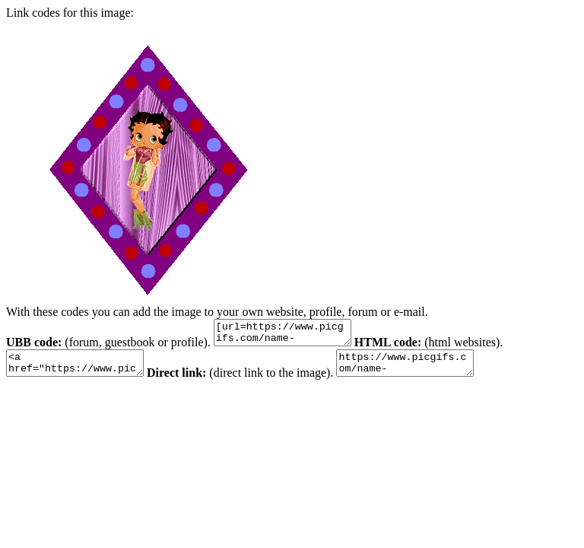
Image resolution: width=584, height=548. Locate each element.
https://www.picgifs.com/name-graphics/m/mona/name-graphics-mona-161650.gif (427, 370)
